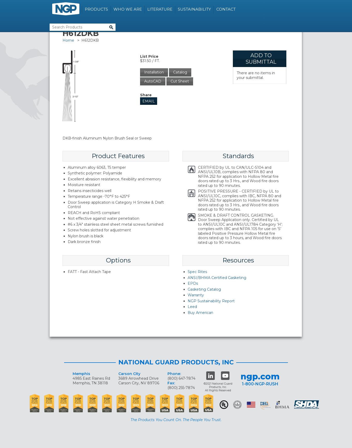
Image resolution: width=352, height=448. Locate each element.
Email (148, 101)
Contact (226, 9)
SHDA (307, 404)
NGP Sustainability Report (211, 301)
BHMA (282, 404)
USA (251, 404)
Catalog (180, 72)
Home (68, 40)
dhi (265, 405)
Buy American (200, 312)
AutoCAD (152, 81)
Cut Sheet (180, 81)
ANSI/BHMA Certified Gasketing (217, 277)
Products (96, 9)
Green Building (237, 404)
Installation (154, 72)
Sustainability (194, 9)
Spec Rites (197, 271)
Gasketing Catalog (204, 289)
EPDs (193, 283)
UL (224, 404)
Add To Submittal (261, 58)
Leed (192, 306)
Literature (159, 9)
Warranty (196, 295)
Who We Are (127, 9)
